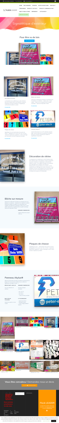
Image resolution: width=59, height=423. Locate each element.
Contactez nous (23, 14)
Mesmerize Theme (50, 407)
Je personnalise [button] (46, 421)
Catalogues (43, 11)
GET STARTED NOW (29, 40)
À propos (34, 5)
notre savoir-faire (43, 5)
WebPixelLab (49, 408)
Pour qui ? (53, 5)
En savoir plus (7, 107)
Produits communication (46, 8)
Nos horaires (27, 5)
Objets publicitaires (24, 11)
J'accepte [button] (53, 421)
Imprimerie (34, 11)
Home (20, 5)
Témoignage (22, 8)
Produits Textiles (32, 8)
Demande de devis (31, 385)
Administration (29, 393)
